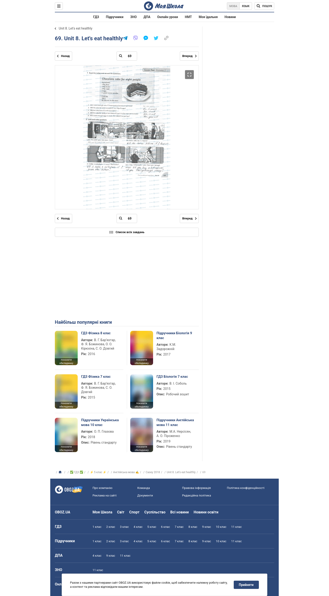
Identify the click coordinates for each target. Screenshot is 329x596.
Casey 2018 (153, 472)
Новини (230, 17)
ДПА (146, 17)
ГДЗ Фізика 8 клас (96, 333)
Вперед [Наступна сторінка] (187, 56)
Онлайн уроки (167, 17)
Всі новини (179, 512)
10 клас (221, 527)
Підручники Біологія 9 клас (174, 335)
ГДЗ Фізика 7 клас (96, 377)
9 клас (206, 527)
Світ (121, 512)
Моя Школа (102, 512)
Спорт (134, 512)
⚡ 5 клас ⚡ (98, 472)
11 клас (236, 527)
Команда (143, 488)
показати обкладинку (66, 361)
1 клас (97, 527)
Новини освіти (206, 512)
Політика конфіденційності (245, 488)
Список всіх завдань (126, 232)
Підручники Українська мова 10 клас (100, 422)
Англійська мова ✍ (126, 472)
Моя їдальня (208, 17)
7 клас (179, 527)
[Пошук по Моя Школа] (264, 6)
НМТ (188, 17)
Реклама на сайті (105, 495)
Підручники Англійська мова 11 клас (175, 422)
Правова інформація (196, 488)
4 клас (138, 527)
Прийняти (246, 585)
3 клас (124, 527)
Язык (245, 6)
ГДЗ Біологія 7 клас (172, 377)
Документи (145, 495)
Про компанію (102, 488)
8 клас (192, 527)
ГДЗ (96, 17)
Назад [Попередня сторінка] (65, 56)
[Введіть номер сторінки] (127, 56)
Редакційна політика (196, 495)
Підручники (115, 17)
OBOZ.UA (62, 512)
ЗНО (133, 17)
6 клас (165, 527)
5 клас (151, 527)
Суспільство (155, 512)
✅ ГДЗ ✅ (76, 472)
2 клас (110, 527)
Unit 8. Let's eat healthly (75, 28)
